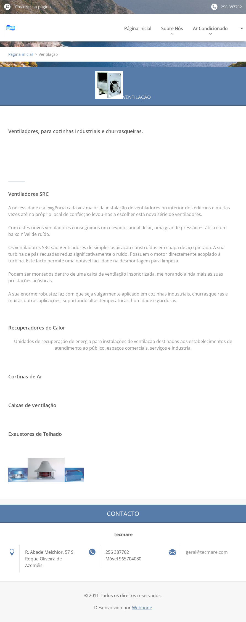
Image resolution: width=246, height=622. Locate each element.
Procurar (7, 7)
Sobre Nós (172, 30)
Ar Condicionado (210, 30)
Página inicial (137, 28)
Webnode (142, 608)
